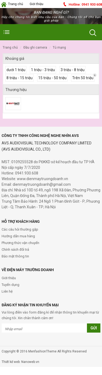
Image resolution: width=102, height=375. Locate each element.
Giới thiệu (36, 4)
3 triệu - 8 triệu (73, 70)
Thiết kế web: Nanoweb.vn (20, 362)
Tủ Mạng (59, 47)
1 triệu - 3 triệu (43, 70)
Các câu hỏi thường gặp (20, 229)
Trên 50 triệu (82, 78)
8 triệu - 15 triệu (19, 78)
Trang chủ (15, 4)
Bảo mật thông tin (15, 256)
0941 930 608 (85, 4)
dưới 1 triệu (15, 70)
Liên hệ (7, 291)
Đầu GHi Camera (35, 47)
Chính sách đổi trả (15, 249)
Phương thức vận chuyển (20, 243)
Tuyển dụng (10, 285)
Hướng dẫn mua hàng (18, 236)
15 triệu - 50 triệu (52, 78)
